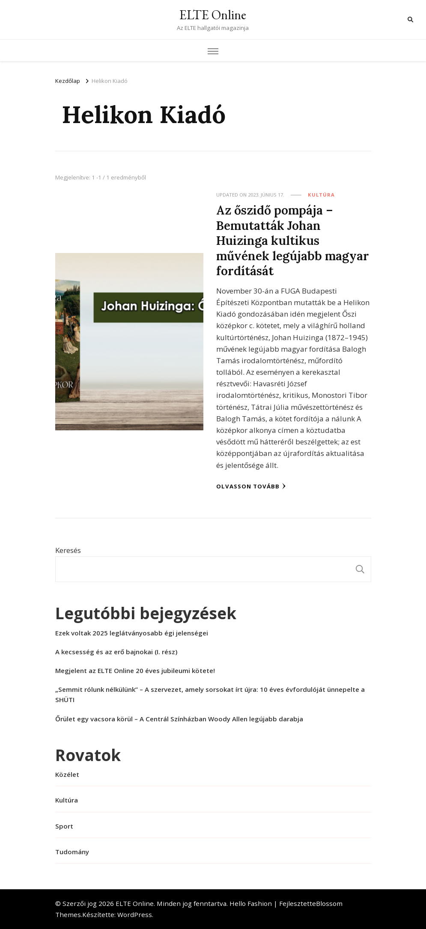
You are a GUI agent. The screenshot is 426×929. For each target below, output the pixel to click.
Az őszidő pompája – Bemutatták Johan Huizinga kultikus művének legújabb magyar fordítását (292, 240)
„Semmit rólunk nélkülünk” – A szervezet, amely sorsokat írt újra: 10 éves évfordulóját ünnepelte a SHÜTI (210, 694)
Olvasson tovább (251, 486)
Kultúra (321, 194)
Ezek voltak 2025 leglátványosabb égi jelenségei (131, 633)
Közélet (67, 774)
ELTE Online (212, 14)
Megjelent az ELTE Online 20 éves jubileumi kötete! (135, 670)
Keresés (68, 550)
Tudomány (72, 851)
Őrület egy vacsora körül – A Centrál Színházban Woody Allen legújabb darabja (179, 718)
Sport (64, 826)
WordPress (134, 914)
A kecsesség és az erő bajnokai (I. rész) (116, 651)
